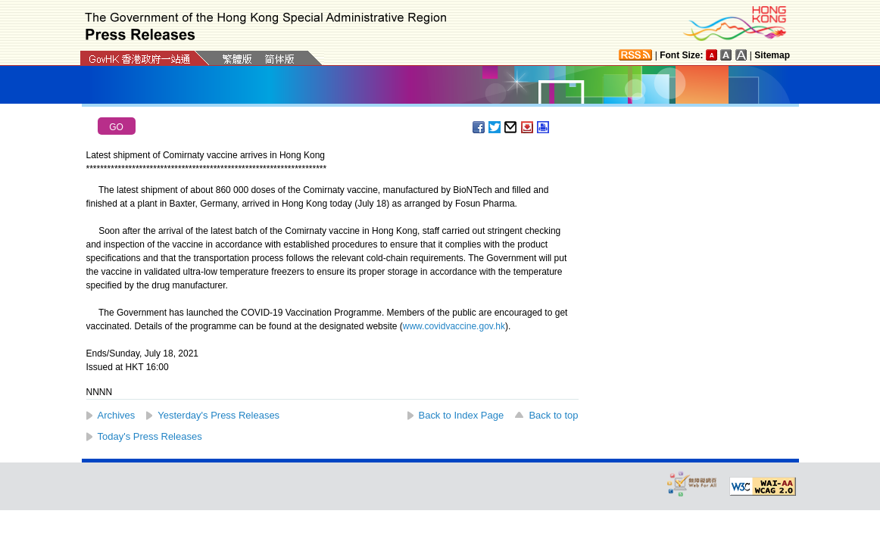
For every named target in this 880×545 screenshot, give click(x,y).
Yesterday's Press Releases (218, 415)
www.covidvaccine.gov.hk (454, 326)
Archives (117, 415)
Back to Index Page (461, 415)
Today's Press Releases (150, 436)
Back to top (553, 415)
